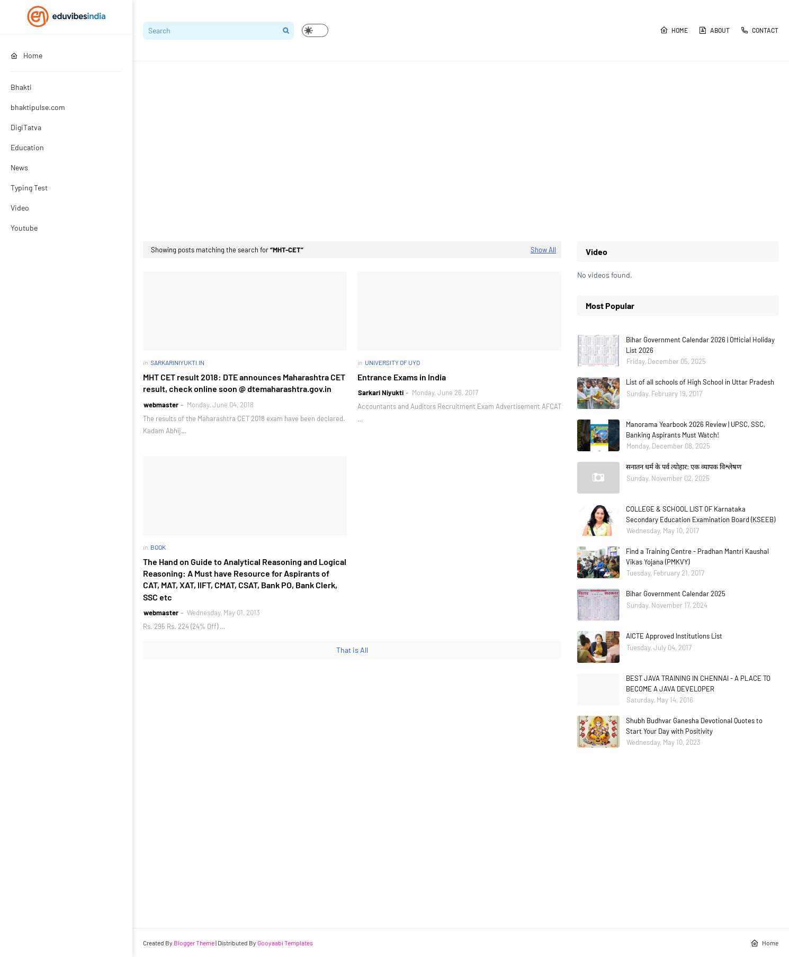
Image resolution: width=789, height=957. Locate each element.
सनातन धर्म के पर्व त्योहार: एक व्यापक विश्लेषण (683, 466)
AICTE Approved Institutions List (674, 636)
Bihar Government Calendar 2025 (675, 593)
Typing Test (29, 187)
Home (674, 30)
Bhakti (21, 87)
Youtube (24, 227)
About (714, 30)
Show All (543, 249)
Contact (759, 30)
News (19, 167)
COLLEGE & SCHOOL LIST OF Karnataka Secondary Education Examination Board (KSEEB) (700, 514)
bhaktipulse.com (38, 107)
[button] (315, 30)
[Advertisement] (460, 151)
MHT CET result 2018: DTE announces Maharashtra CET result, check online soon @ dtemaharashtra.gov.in (244, 383)
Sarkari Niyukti (381, 392)
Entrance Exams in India (401, 377)
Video (20, 207)
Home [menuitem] (26, 55)
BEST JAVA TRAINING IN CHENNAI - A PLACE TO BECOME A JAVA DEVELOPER (698, 683)
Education (27, 147)
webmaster (161, 404)
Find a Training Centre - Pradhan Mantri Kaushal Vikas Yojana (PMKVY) (697, 556)
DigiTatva (26, 127)
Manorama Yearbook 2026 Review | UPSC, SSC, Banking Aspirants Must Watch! (695, 429)
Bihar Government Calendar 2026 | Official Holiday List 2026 (700, 344)
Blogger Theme (194, 942)
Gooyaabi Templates (285, 942)
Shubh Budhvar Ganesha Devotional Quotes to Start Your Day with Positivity (694, 725)
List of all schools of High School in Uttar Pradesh (700, 382)
